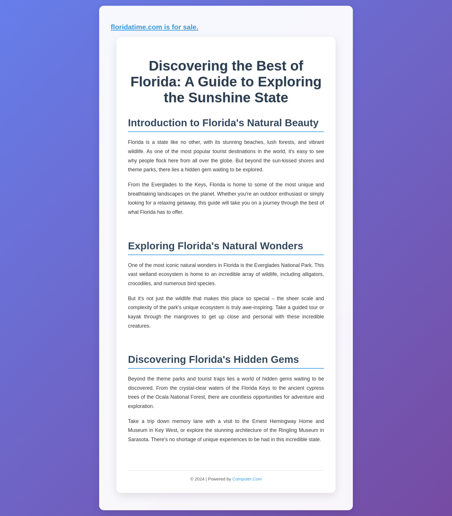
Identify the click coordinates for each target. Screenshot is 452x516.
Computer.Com (247, 478)
